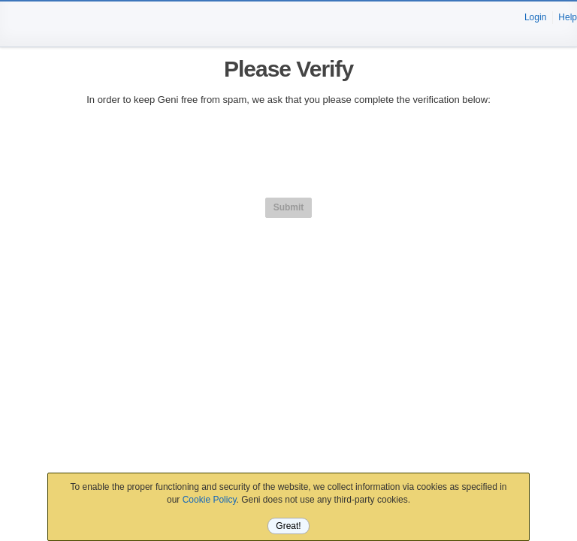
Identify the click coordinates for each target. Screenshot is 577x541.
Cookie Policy (210, 499)
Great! (288, 526)
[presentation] (288, 149)
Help (567, 17)
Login (535, 17)
